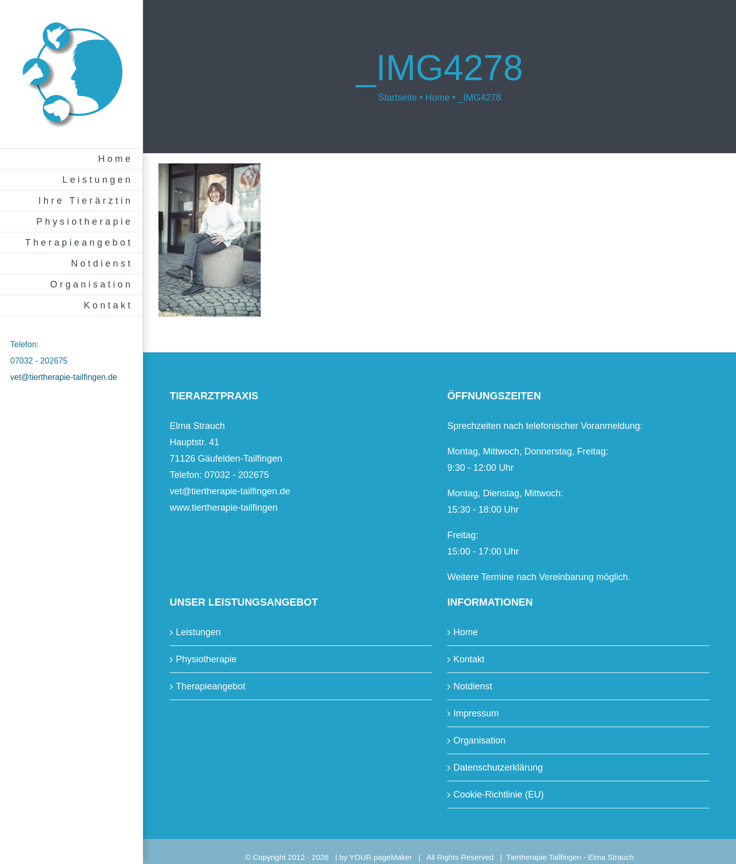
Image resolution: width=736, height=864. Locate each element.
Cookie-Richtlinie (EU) (498, 794)
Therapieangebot (210, 686)
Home (465, 632)
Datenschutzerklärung (498, 767)
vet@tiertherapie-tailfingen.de (63, 377)
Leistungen (198, 632)
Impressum (476, 713)
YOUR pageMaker (381, 857)
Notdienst (472, 686)
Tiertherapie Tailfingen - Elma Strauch (570, 857)
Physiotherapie (206, 659)
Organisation (479, 740)
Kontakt (469, 659)
